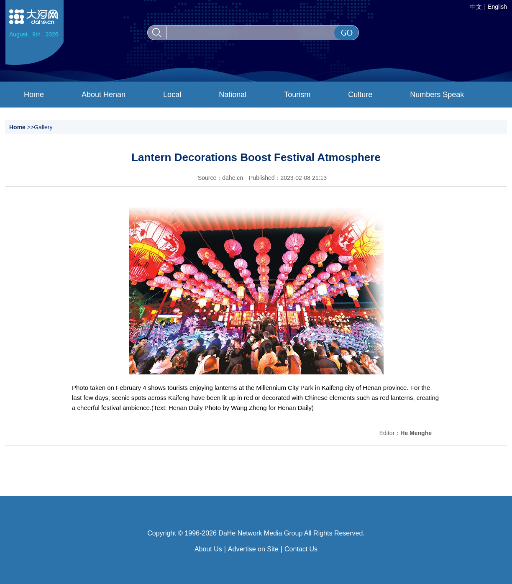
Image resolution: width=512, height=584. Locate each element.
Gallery (43, 127)
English (497, 6)
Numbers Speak (437, 94)
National (232, 94)
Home (34, 94)
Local (172, 94)
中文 (476, 6)
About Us (208, 549)
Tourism (297, 94)
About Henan (103, 94)
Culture (360, 94)
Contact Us (300, 549)
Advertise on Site (253, 549)
